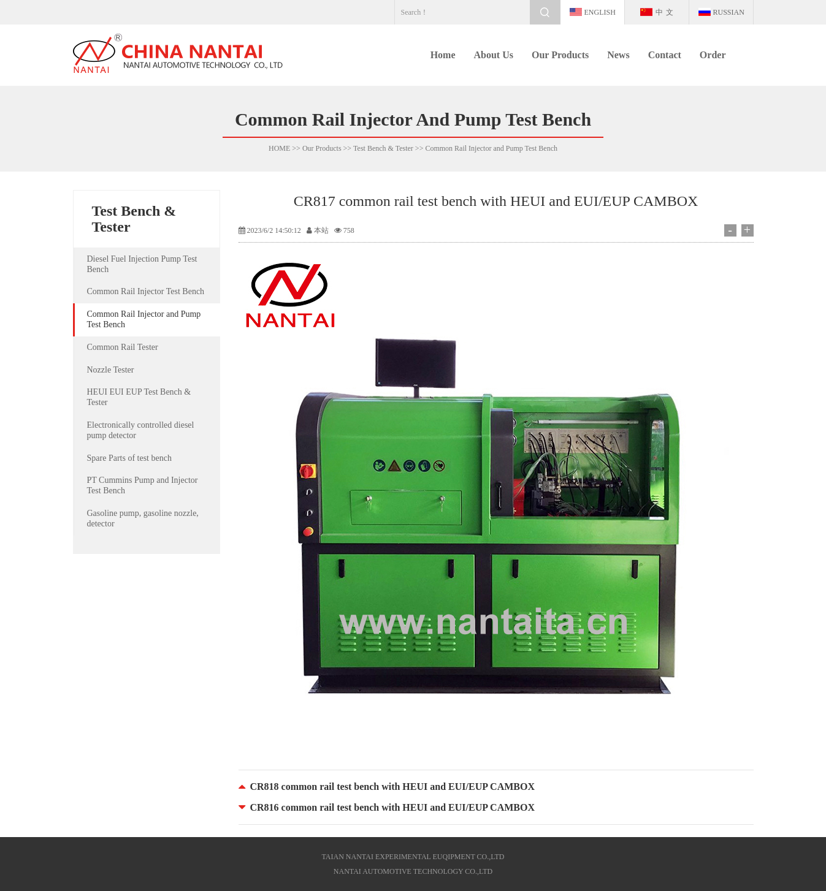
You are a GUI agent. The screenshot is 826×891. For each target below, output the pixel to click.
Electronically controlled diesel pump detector (140, 430)
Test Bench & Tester (383, 148)
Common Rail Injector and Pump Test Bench (491, 148)
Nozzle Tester (110, 369)
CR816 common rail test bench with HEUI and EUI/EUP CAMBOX (392, 807)
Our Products (560, 55)
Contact (664, 55)
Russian (728, 12)
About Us (493, 55)
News (618, 55)
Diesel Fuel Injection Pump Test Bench (142, 264)
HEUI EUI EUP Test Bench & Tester (139, 397)
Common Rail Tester (122, 347)
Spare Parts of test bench (129, 458)
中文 (666, 12)
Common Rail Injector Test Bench (146, 291)
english (600, 12)
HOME (279, 148)
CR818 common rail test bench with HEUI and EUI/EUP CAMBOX (392, 786)
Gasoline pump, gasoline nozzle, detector (143, 518)
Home (443, 55)
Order (713, 55)
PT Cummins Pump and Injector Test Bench (142, 485)
